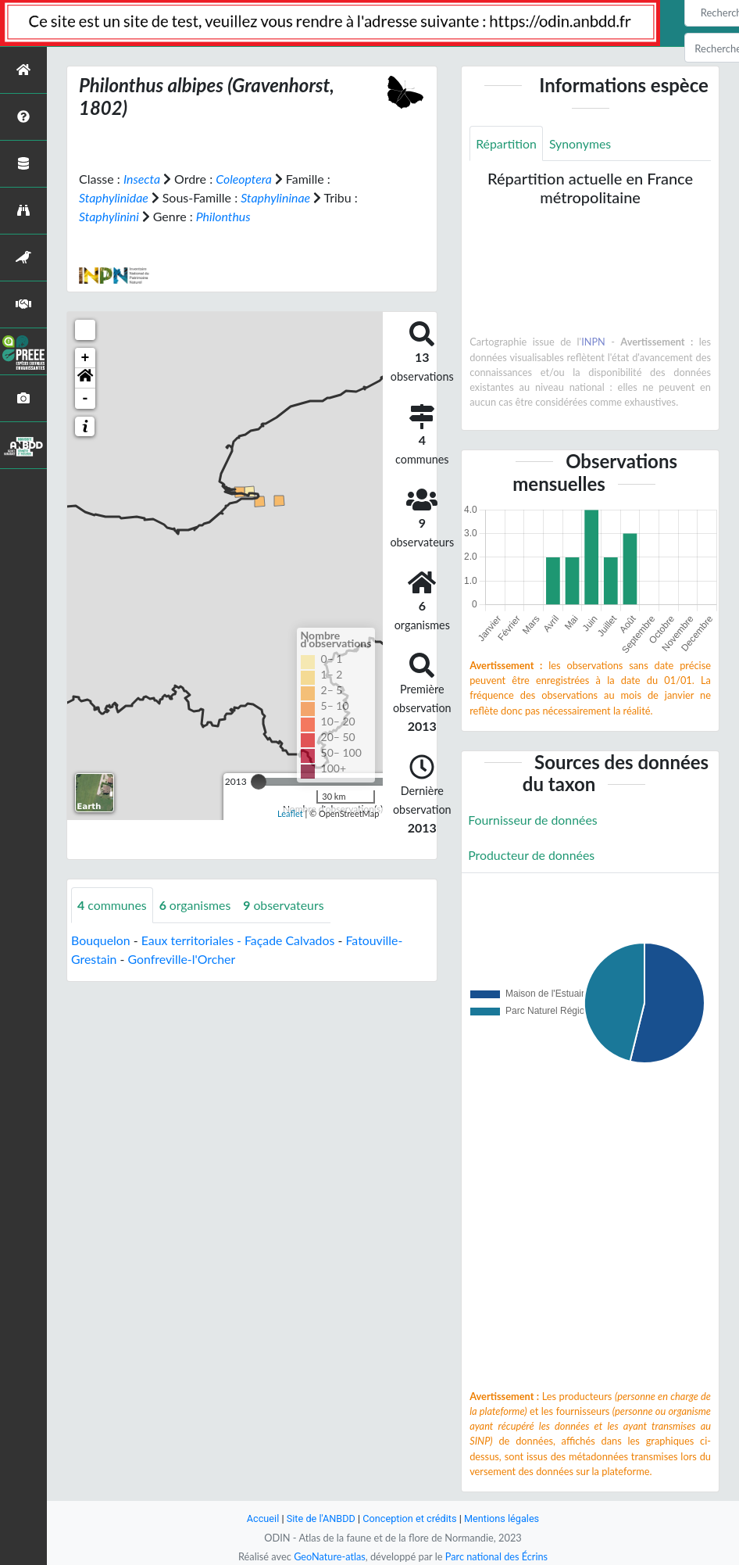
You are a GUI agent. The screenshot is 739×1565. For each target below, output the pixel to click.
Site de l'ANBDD (320, 1518)
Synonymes (581, 143)
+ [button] (85, 358)
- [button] (85, 398)
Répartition (506, 143)
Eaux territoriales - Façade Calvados (239, 940)
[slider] (258, 782)
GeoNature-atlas (329, 1556)
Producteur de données (531, 854)
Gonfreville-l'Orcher (182, 958)
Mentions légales (503, 1518)
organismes (196, 904)
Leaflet (290, 813)
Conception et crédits (409, 1518)
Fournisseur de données (533, 819)
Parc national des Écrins (496, 1556)
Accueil (261, 1518)
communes (112, 904)
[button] (85, 378)
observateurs (285, 904)
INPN (593, 342)
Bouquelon (100, 940)
